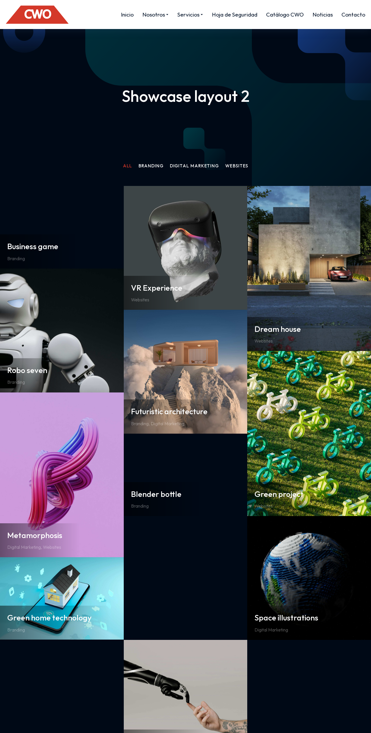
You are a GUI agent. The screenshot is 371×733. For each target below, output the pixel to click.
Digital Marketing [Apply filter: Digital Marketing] (195, 166)
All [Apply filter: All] (124, 166)
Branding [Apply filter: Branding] (149, 166)
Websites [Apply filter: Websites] (240, 166)
